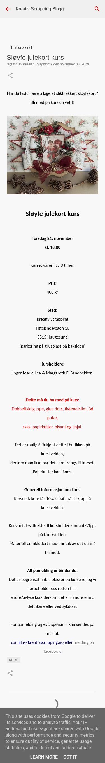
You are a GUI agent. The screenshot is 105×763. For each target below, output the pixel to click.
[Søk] (97, 9)
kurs (13, 660)
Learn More (44, 757)
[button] (10, 76)
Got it (70, 757)
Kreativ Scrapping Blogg (40, 8)
